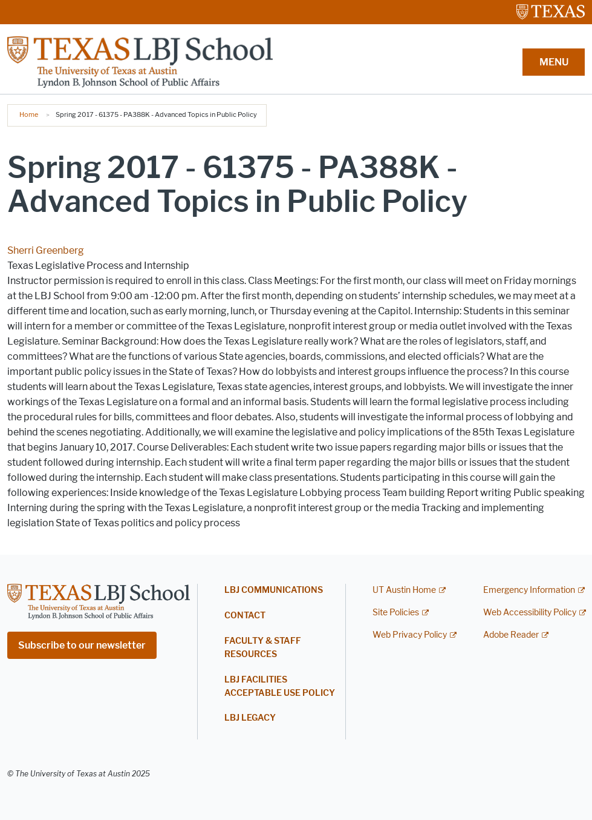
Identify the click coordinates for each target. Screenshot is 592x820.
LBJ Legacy (250, 718)
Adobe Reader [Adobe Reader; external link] (511, 635)
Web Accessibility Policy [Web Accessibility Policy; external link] (529, 612)
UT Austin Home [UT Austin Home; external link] (404, 590)
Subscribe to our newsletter (82, 645)
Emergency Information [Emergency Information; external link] (529, 590)
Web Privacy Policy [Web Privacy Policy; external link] (409, 635)
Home (28, 114)
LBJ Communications (273, 590)
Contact (244, 615)
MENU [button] (553, 62)
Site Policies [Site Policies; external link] (395, 612)
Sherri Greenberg (45, 250)
